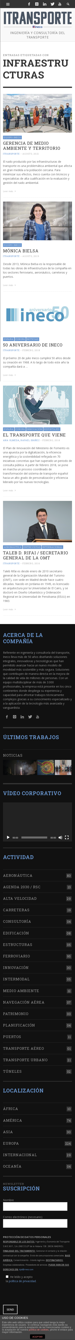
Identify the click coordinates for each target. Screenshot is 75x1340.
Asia (8, 1129)
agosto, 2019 (30, 255)
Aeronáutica (13, 546)
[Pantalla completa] (67, 835)
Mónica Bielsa (21, 250)
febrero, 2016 (31, 562)
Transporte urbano (25, 1057)
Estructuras (17, 942)
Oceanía (12, 1164)
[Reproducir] (8, 835)
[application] (37, 820)
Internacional (52, 546)
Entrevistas (32, 546)
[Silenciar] (60, 835)
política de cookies (39, 1329)
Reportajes (52, 428)
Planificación (19, 1023)
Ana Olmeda (11, 439)
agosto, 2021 (30, 153)
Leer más (10, 191)
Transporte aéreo (23, 1046)
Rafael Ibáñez (30, 439)
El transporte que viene (34, 434)
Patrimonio (15, 1011)
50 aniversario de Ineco (33, 344)
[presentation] (33, 1292)
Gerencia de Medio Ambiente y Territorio (31, 145)
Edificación (16, 930)
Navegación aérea (24, 1000)
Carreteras (16, 907)
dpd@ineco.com (26, 1267)
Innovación (34, 428)
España (8, 338)
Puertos (12, 1034)
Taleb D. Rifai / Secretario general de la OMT (35, 554)
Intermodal (16, 977)
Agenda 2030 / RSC (22, 884)
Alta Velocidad (20, 896)
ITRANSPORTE (11, 153)
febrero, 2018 (31, 349)
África (10, 1106)
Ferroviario (16, 954)
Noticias (32, 338)
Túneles (12, 1069)
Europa (20, 338)
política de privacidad (22, 1279)
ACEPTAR (37, 1337)
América (12, 1118)
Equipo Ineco (12, 137)
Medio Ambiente (21, 988)
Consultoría (17, 919)
